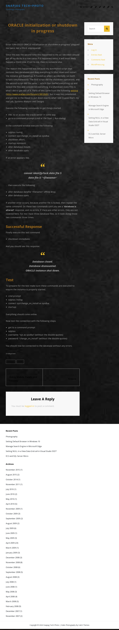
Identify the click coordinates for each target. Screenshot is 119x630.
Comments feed (98, 59)
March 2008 (11, 602)
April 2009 (10, 544)
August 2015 (11, 475)
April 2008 (10, 597)
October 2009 (12, 514)
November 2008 (13, 563)
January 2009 (11, 553)
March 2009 (11, 548)
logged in (29, 407)
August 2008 (11, 578)
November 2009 (13, 509)
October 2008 (12, 568)
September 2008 (13, 573)
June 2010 (10, 495)
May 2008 (10, 592)
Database (11, 363)
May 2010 (10, 500)
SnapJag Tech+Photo (25, 6)
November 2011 (13, 485)
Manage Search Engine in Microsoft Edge (99, 107)
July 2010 (10, 490)
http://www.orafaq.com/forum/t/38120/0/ (27, 94)
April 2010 (10, 505)
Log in (94, 50)
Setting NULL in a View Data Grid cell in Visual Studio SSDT (98, 122)
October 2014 (12, 480)
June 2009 (10, 534)
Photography (97, 84)
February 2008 (12, 607)
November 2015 (13, 470)
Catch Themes (83, 626)
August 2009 (11, 524)
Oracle (20, 363)
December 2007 (12, 612)
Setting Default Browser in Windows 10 (99, 95)
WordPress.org (97, 64)
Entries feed (96, 55)
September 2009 (13, 519)
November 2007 (13, 617)
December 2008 (12, 558)
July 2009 (10, 529)
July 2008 (10, 583)
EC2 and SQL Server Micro (97, 136)
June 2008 (10, 587)
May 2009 (10, 539)
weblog (74, 90)
